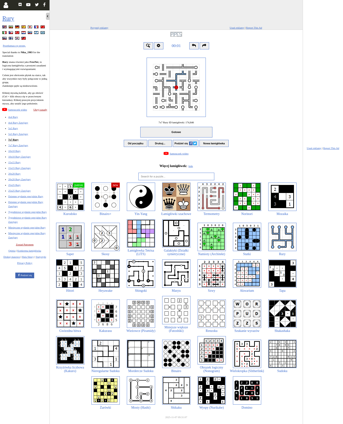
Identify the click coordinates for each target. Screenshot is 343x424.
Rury (8, 18)
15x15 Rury (14, 162)
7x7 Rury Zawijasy (18, 145)
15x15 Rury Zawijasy (19, 168)
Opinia (12, 250)
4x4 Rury (13, 117)
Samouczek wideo (17, 109)
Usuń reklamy (237, 27)
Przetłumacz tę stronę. (14, 45)
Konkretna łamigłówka (29, 250)
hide (191, 166)
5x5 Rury (13, 128)
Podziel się (26, 275)
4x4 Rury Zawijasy (18, 122)
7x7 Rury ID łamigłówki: (176, 122)
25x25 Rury (14, 185)
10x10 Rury (14, 151)
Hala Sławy (28, 256)
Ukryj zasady (40, 109)
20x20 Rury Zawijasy (19, 179)
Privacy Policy (24, 262)
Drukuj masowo (11, 256)
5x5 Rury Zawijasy (18, 134)
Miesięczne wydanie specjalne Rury (27, 227)
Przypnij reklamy (99, 27)
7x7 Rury (13, 139)
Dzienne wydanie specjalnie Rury (25, 196)
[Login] (6, 5)
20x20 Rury (14, 173)
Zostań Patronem (25, 244)
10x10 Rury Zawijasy (19, 156)
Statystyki (41, 256)
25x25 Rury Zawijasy (19, 190)
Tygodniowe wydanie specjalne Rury (27, 211)
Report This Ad (254, 27)
